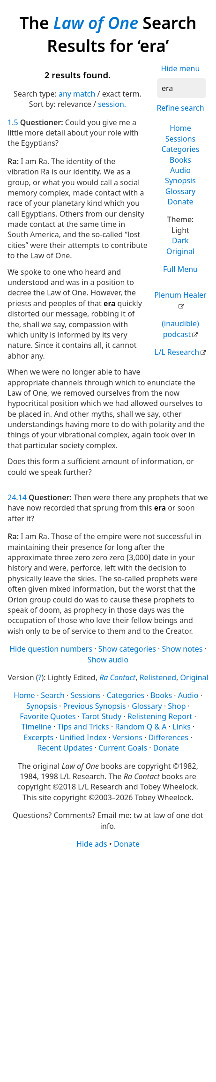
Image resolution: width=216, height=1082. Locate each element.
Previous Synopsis (94, 706)
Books (180, 160)
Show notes (182, 649)
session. (112, 104)
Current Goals (122, 748)
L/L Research (177, 352)
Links (181, 726)
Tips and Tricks (83, 726)
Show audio (108, 659)
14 (22, 497)
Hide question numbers (50, 649)
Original (180, 251)
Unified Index (83, 737)
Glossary (180, 191)
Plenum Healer (180, 295)
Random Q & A (140, 726)
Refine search (180, 108)
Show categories (127, 649)
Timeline (37, 726)
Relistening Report (159, 716)
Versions (127, 737)
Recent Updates (64, 748)
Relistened (158, 677)
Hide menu (180, 68)
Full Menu (180, 269)
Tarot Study (101, 716)
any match (77, 94)
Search (53, 695)
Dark (180, 240)
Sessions (180, 139)
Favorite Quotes (47, 716)
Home (180, 128)
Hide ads (91, 844)
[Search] (181, 88)
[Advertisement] (108, 965)
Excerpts (39, 737)
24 (11, 497)
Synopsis (180, 180)
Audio (180, 170)
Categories (181, 149)
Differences (168, 737)
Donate (180, 201)
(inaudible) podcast (180, 328)
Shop (177, 706)
